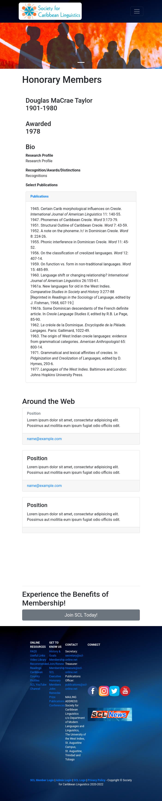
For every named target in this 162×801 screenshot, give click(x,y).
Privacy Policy (96, 780)
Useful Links (37, 655)
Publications (56, 701)
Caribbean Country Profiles (36, 676)
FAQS (33, 651)
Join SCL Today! (81, 615)
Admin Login (64, 780)
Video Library (38, 659)
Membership (57, 659)
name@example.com (44, 439)
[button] (150, 403)
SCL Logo (80, 780)
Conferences (57, 705)
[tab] (81, 196)
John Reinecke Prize (54, 693)
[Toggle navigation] (136, 11)
